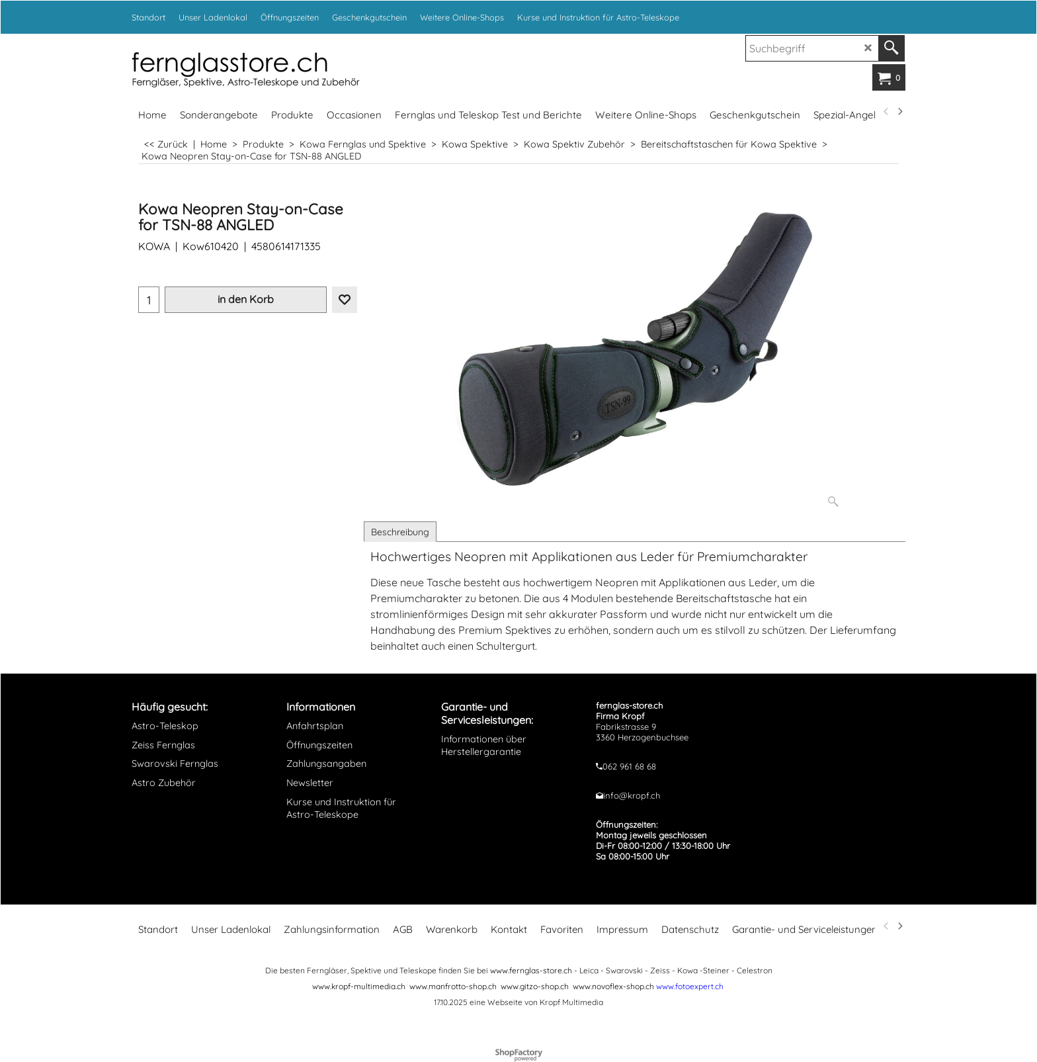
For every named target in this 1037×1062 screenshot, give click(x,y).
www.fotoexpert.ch (690, 986)
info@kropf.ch (631, 795)
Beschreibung (400, 532)
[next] (899, 112)
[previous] (886, 112)
